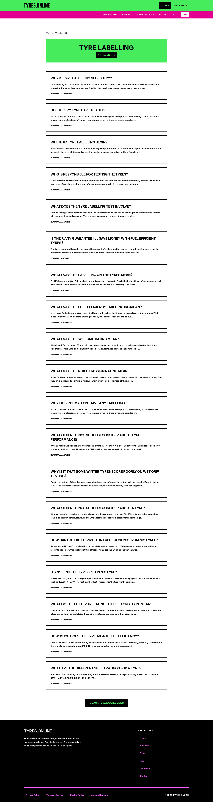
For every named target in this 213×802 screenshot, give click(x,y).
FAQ (185, 14)
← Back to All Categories (106, 702)
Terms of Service (55, 795)
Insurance (180, 5)
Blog (175, 14)
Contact (144, 776)
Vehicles (127, 14)
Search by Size (109, 14)
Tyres (165, 5)
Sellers (163, 14)
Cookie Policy (77, 795)
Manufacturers (145, 14)
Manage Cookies (99, 795)
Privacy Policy (33, 795)
